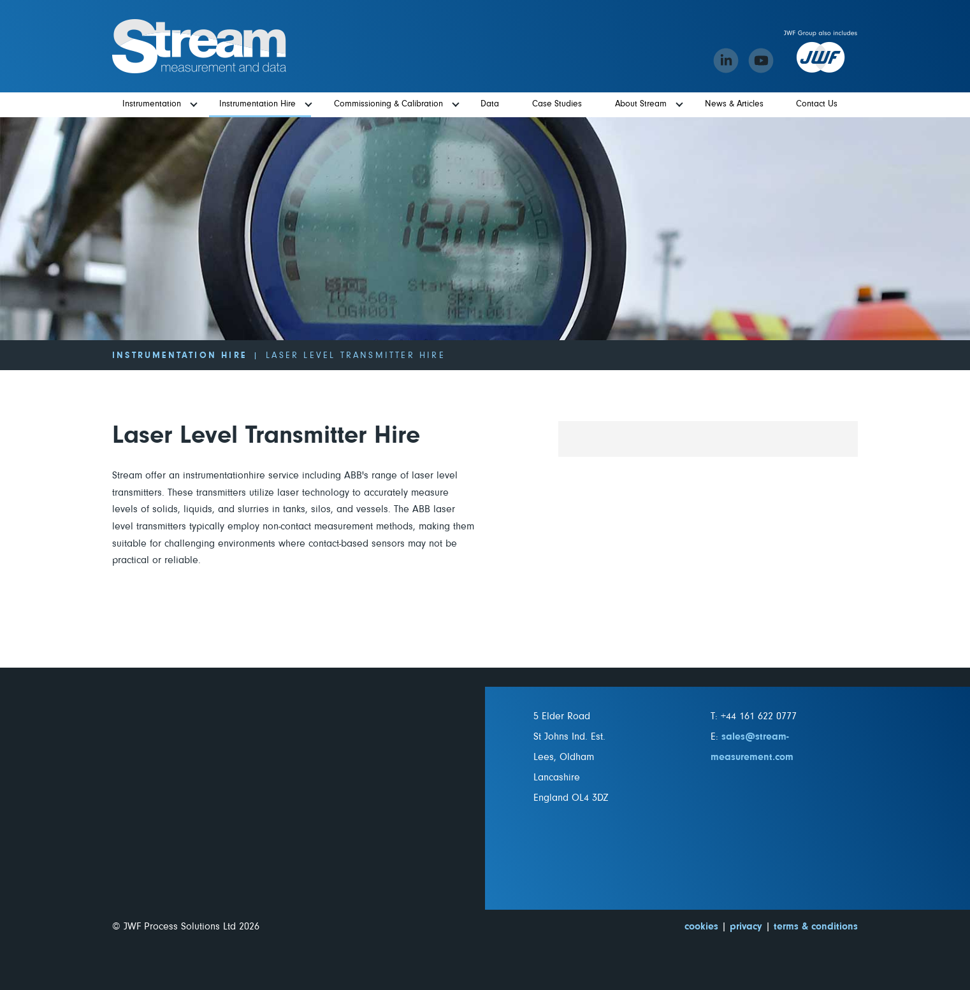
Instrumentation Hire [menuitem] (257, 103)
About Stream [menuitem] (641, 103)
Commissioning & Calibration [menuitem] (388, 103)
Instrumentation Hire (179, 355)
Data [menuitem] (490, 103)
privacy (746, 926)
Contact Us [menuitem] (816, 103)
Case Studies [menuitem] (557, 103)
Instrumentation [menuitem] (151, 103)
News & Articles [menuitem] (734, 103)
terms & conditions (816, 926)
